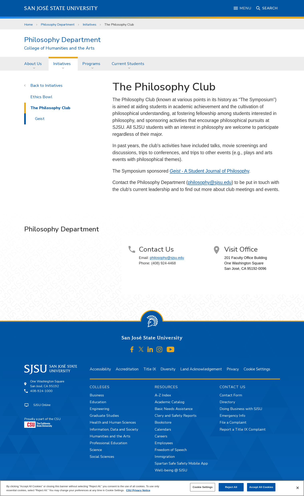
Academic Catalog (169, 402)
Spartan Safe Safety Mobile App (181, 463)
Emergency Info (232, 415)
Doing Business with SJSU (241, 408)
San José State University (61, 8)
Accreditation (127, 369)
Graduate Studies (104, 415)
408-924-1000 (41, 391)
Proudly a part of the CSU (42, 422)
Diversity (167, 369)
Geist (40, 118)
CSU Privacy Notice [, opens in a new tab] (138, 490)
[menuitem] (34, 63)
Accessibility (100, 369)
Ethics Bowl (41, 97)
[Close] (297, 487)
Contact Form (231, 395)
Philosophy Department (58, 24)
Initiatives (89, 24)
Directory (227, 402)
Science (96, 449)
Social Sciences (102, 456)
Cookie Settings (257, 369)
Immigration (165, 456)
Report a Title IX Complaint (243, 429)
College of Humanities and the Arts (59, 48)
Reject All (231, 487)
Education (98, 402)
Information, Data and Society (114, 429)
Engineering (99, 408)
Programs (91, 63)
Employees (164, 443)
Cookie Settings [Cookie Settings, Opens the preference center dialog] (203, 487)
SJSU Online (42, 405)
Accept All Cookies (261, 487)
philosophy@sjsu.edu (210, 182)
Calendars (163, 429)
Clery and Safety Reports (175, 415)
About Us (33, 63)
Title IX (149, 369)
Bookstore (163, 422)
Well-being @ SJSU (171, 470)
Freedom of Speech (171, 449)
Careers (161, 436)
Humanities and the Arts (110, 436)
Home (28, 24)
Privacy (233, 369)
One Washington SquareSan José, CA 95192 (47, 383)
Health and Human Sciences (113, 422)
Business (97, 395)
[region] (152, 488)
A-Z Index (163, 395)
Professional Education (108, 443)
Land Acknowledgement (201, 369)
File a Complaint (233, 422)
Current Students (128, 63)
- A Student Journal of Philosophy (209, 171)
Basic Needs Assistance (174, 408)
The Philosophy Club (119, 24)
